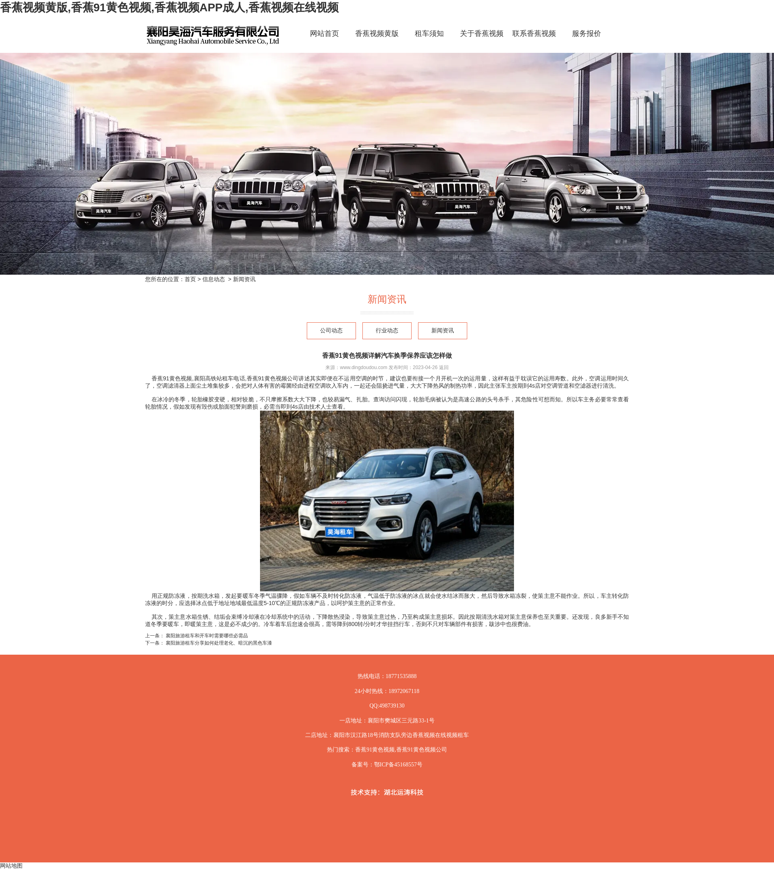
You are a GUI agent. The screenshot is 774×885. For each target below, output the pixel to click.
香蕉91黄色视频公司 (273, 378)
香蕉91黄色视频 (171, 378)
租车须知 (429, 33)
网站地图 (11, 865)
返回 (444, 367)
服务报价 (586, 33)
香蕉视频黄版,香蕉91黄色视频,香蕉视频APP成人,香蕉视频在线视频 (169, 7)
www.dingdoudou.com (363, 367)
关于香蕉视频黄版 (482, 40)
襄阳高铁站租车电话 (219, 378)
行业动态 (387, 331)
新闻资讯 (442, 331)
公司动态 (331, 331)
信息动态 (213, 279)
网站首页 (324, 33)
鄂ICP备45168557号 (398, 765)
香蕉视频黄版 (377, 33)
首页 (190, 279)
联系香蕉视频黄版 (534, 40)
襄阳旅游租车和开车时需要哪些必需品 (206, 636)
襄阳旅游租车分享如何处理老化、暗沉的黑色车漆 (218, 643)
